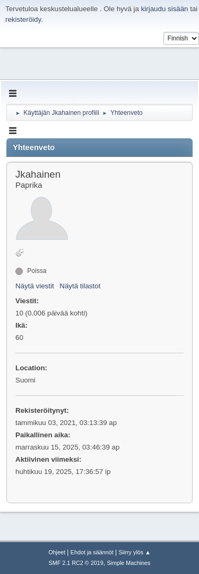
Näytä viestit (34, 286)
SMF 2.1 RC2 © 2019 (76, 563)
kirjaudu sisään (164, 9)
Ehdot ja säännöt (92, 552)
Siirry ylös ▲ (134, 552)
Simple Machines (128, 563)
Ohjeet (56, 552)
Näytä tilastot (79, 286)
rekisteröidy (23, 19)
